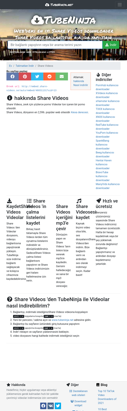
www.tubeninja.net (62, 320)
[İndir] (110, 45)
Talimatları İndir (25, 65)
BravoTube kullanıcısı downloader (103, 176)
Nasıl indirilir (80, 85)
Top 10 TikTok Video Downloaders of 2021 (107, 397)
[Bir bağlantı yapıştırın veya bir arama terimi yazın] (55, 45)
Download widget (78, 403)
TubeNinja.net (59, 4)
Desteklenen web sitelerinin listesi (32, 52)
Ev (10, 65)
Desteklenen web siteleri (78, 393)
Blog (101, 385)
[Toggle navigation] (119, 4)
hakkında (78, 81)
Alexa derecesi (79, 112)
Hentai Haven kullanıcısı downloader (104, 164)
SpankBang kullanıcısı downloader (103, 144)
